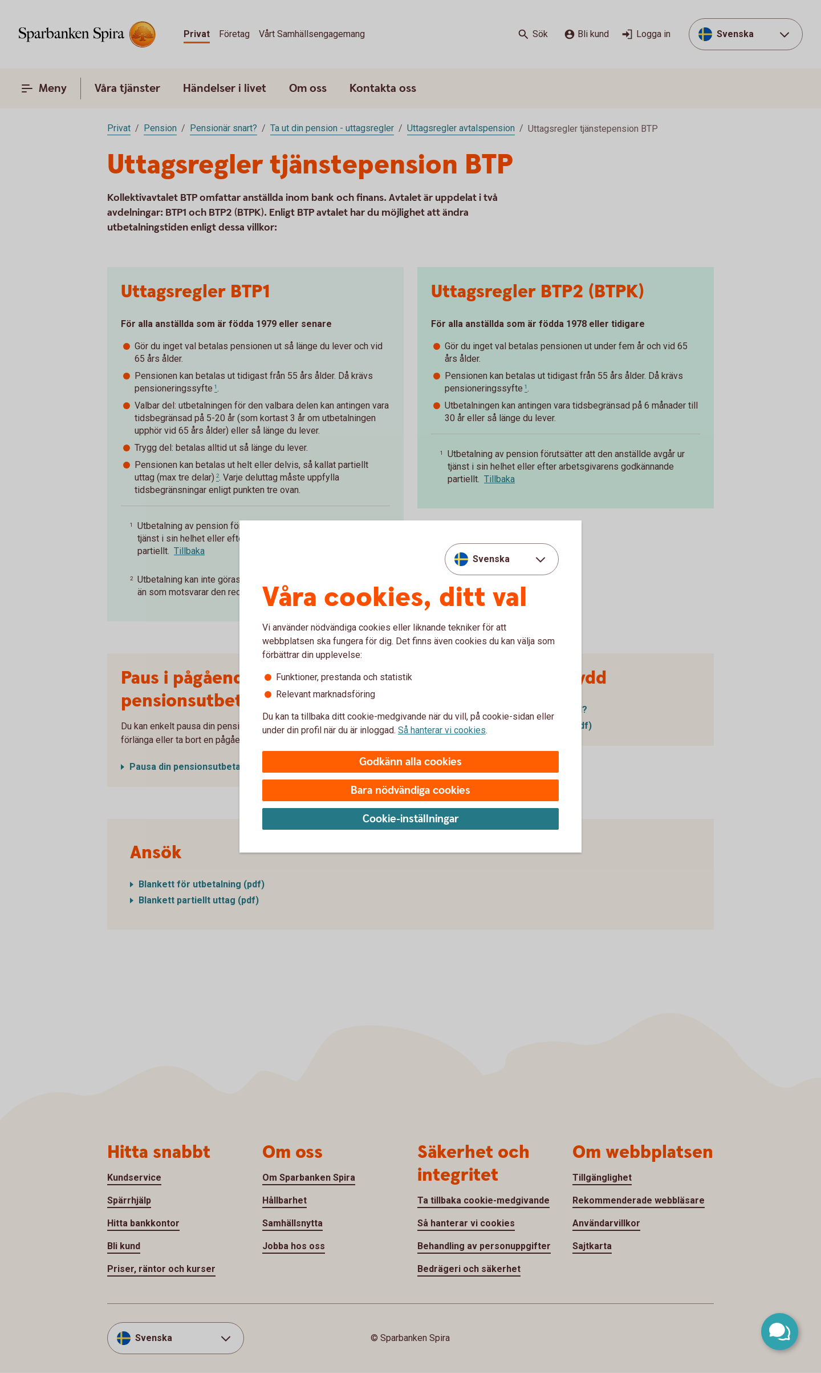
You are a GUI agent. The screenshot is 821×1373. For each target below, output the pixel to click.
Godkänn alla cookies (410, 762)
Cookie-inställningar (411, 819)
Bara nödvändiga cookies (410, 791)
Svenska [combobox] (491, 559)
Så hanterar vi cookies (442, 730)
